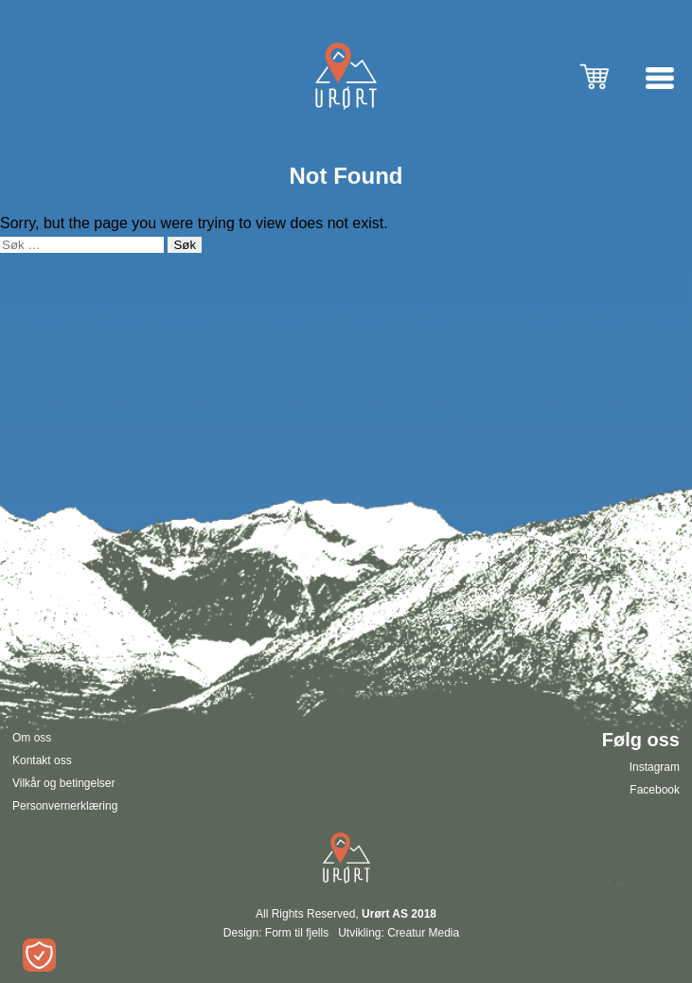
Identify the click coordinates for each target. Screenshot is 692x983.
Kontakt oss (42, 760)
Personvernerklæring (64, 806)
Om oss (31, 737)
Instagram (655, 767)
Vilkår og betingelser (63, 783)
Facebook (655, 789)
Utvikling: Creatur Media (398, 932)
